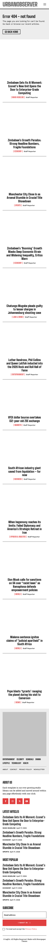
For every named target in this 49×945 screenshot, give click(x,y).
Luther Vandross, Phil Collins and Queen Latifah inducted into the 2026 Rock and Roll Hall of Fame (24, 365)
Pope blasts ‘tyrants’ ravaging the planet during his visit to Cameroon (24, 694)
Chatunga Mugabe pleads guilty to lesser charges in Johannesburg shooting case (25, 309)
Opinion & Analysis (18, 537)
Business (18, 479)
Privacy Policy (31, 929)
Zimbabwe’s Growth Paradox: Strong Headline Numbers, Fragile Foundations (24, 143)
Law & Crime (18, 317)
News (18, 702)
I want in (24, 923)
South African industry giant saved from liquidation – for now (24, 471)
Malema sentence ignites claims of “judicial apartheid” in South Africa (24, 640)
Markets (18, 425)
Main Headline (18, 97)
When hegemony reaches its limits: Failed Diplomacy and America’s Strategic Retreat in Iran (24, 527)
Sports (18, 205)
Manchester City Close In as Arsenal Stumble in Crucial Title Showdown (24, 197)
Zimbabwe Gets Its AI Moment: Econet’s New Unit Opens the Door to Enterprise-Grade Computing (24, 88)
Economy (18, 151)
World (18, 594)
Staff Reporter (32, 97)
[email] (24, 915)
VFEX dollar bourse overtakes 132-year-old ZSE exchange (24, 419)
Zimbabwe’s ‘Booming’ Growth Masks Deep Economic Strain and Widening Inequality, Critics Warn (24, 253)
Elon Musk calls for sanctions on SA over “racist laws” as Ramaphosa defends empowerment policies (24, 585)
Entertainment (18, 374)
